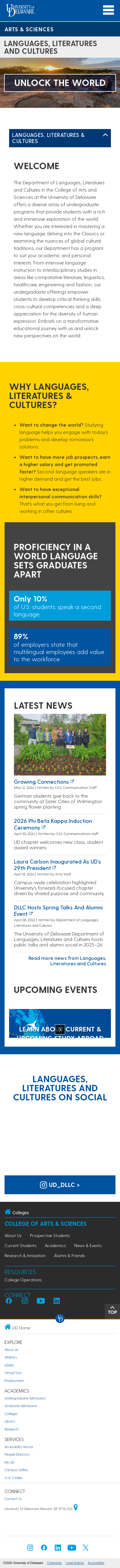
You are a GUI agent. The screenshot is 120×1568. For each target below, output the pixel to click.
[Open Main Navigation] (108, 10)
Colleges (11, 1414)
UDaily (9, 1365)
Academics (55, 1245)
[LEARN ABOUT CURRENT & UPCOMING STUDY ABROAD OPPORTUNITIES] (60, 1024)
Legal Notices (74, 1563)
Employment (14, 1380)
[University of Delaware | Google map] (76, 1509)
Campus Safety (16, 1470)
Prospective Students (50, 1235)
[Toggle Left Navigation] (105, 135)
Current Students (20, 1245)
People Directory (17, 1454)
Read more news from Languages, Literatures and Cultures (67, 960)
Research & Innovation (25, 1255)
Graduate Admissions (21, 1406)
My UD (9, 1462)
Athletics (11, 1357)
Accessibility (96, 1563)
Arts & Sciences (29, 29)
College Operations (23, 1279)
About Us (13, 1235)
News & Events (88, 1245)
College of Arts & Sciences (46, 1223)
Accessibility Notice (19, 1447)
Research (11, 1429)
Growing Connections (41, 781)
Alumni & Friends (69, 1255)
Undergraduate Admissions (25, 1398)
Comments (54, 1563)
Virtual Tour (13, 1373)
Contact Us (13, 1499)
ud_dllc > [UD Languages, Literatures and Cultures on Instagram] (60, 1184)
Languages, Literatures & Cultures (48, 137)
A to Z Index (13, 1478)
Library (10, 1421)
